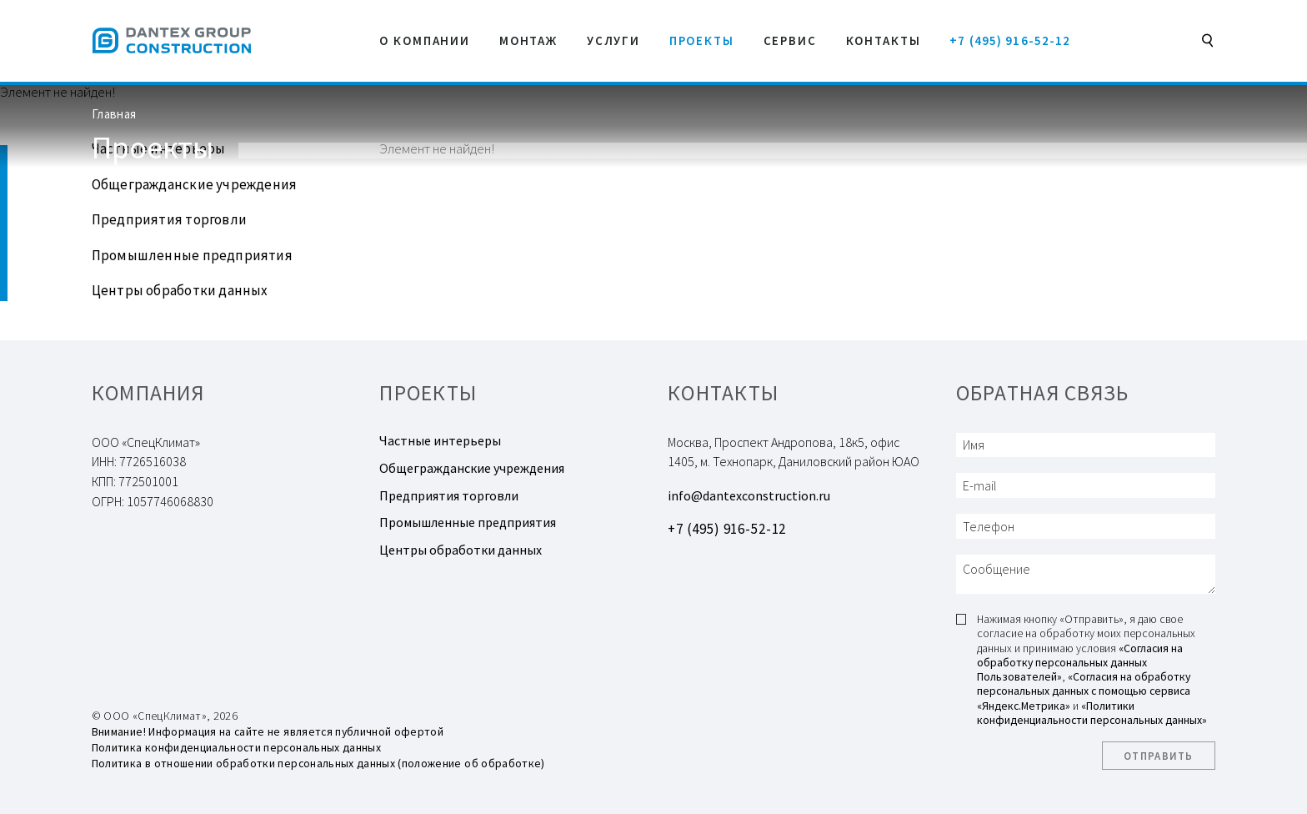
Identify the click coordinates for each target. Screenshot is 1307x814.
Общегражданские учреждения (195, 184)
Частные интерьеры (440, 440)
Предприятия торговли (169, 219)
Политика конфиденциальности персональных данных (236, 747)
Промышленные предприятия (192, 255)
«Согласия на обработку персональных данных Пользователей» (1080, 663)
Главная (114, 114)
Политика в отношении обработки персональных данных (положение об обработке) (318, 763)
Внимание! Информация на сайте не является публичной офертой (267, 731)
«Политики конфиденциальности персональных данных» (1092, 712)
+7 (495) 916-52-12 (1009, 40)
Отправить (1158, 755)
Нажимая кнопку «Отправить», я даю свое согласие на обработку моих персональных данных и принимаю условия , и (1092, 669)
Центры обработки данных (180, 290)
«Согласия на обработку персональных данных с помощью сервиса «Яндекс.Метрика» (1083, 691)
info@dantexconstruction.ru (749, 495)
